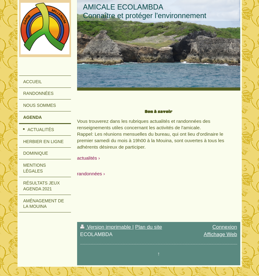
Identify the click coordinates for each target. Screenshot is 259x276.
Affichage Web (220, 234)
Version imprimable (106, 227)
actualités (87, 158)
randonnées (89, 173)
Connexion (224, 227)
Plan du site (148, 227)
